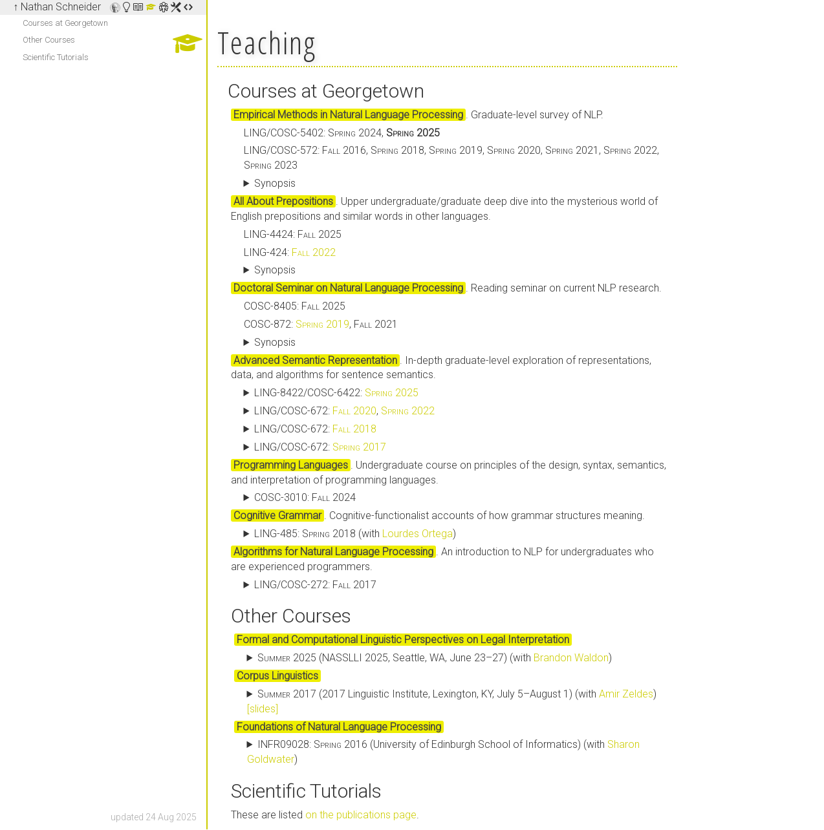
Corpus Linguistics (277, 676)
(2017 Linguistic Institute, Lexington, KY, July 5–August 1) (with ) (452, 701)
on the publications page (361, 815)
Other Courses (49, 40)
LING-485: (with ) (355, 533)
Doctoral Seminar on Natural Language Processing (348, 288)
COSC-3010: (305, 497)
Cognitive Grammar (277, 515)
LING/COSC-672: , (344, 411)
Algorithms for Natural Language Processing (333, 552)
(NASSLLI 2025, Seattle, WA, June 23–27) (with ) (434, 658)
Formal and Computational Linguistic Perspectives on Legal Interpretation (403, 639)
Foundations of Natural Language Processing (339, 727)
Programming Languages (290, 465)
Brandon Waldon (571, 658)
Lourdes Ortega (417, 533)
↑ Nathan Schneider (57, 7)
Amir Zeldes (626, 694)
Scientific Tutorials (56, 57)
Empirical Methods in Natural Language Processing (348, 115)
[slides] (262, 709)
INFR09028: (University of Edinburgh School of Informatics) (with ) (443, 751)
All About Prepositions (283, 201)
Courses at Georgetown (65, 23)
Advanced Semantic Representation (315, 360)
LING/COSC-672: (315, 429)
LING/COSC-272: (315, 585)
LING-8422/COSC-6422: (336, 393)
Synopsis (275, 183)
